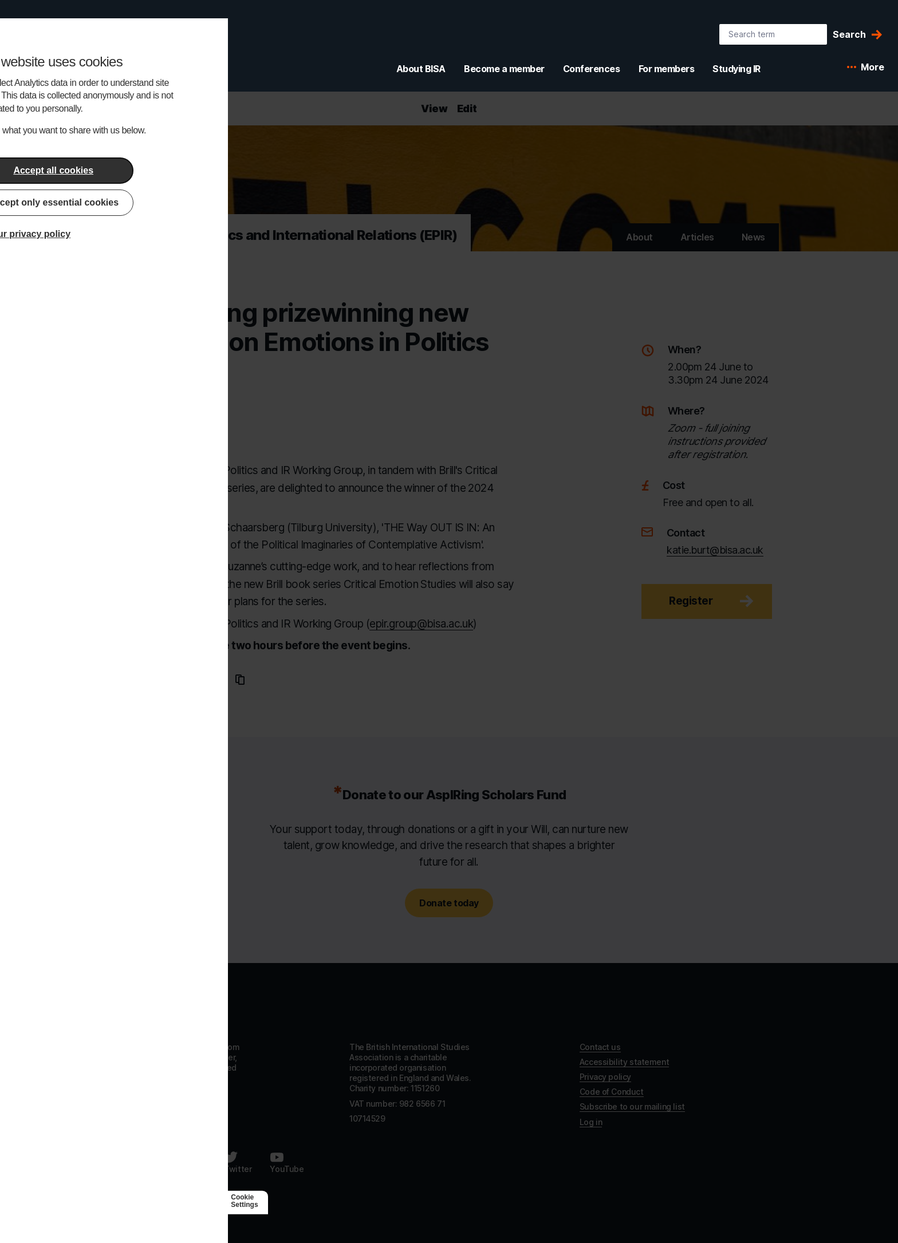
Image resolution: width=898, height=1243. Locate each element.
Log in (591, 1122)
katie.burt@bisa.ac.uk (715, 550)
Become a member (504, 68)
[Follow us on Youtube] (287, 1162)
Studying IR (736, 68)
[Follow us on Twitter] (237, 1162)
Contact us (600, 1047)
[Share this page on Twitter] (199, 679)
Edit (467, 108)
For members (667, 68)
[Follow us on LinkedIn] (190, 1162)
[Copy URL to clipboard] (240, 679)
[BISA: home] (71, 48)
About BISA (421, 68)
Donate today (448, 903)
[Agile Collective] (187, 1200)
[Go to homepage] (160, 1010)
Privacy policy (605, 1077)
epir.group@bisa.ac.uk (421, 623)
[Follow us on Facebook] (137, 1162)
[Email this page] (220, 679)
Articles (697, 237)
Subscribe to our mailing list (632, 1106)
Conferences (591, 68)
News (753, 237)
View (434, 108)
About (639, 237)
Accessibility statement (624, 1062)
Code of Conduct (612, 1091)
